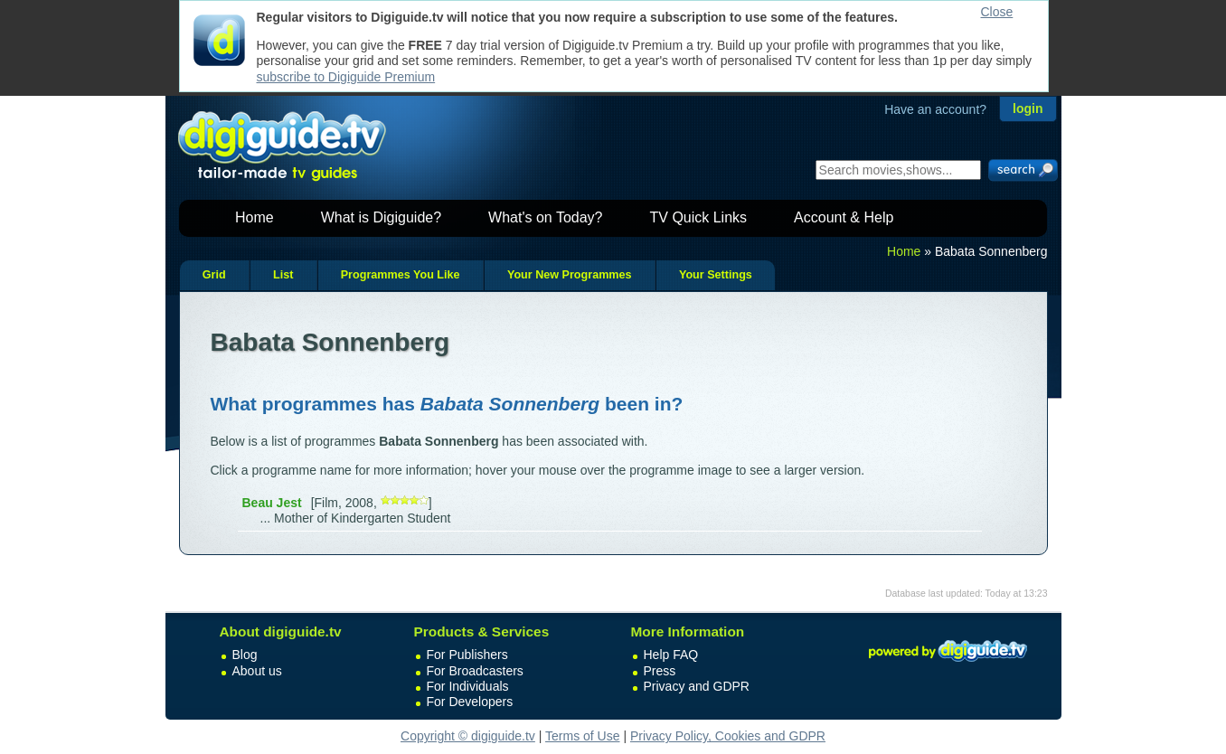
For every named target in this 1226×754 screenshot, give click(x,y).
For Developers (470, 701)
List (283, 275)
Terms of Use (582, 736)
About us (257, 671)
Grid (214, 275)
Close (997, 12)
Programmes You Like (400, 275)
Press (660, 671)
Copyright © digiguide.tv (468, 736)
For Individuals (468, 686)
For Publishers (467, 654)
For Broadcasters (475, 671)
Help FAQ (671, 654)
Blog (245, 654)
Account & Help (843, 217)
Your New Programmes (569, 275)
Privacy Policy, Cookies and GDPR (727, 736)
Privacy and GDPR (697, 686)
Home (254, 217)
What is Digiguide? (381, 217)
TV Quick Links (698, 217)
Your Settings (715, 275)
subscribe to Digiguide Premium (346, 77)
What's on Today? (545, 217)
